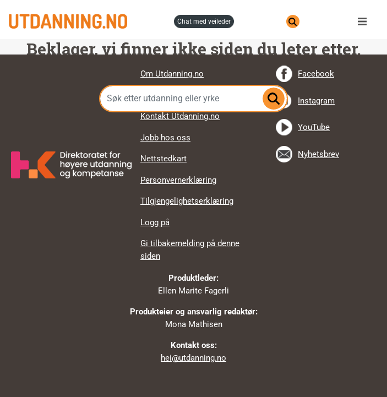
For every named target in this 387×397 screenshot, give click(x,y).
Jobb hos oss (165, 138)
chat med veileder (204, 21)
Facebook (316, 74)
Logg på (155, 222)
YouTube (314, 127)
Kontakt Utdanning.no (180, 116)
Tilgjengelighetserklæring (186, 201)
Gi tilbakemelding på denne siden (189, 249)
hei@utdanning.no (193, 358)
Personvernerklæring (178, 180)
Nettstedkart (163, 159)
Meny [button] (365, 21)
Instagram (316, 101)
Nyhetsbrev (318, 154)
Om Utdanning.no (172, 74)
